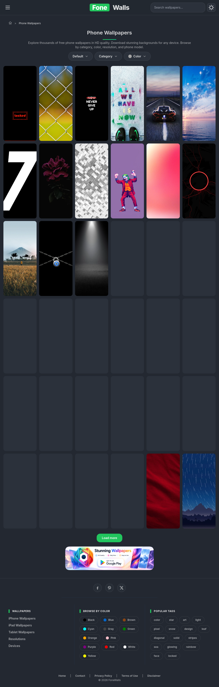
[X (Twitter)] (121, 588)
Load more (109, 538)
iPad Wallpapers (20, 625)
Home (62, 675)
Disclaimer (153, 675)
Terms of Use (129, 675)
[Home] (10, 23)
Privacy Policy (103, 675)
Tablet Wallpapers (21, 632)
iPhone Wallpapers (22, 618)
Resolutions (17, 639)
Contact (80, 675)
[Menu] (7, 7)
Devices (14, 646)
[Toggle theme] (211, 7)
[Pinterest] (109, 588)
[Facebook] (97, 588)
